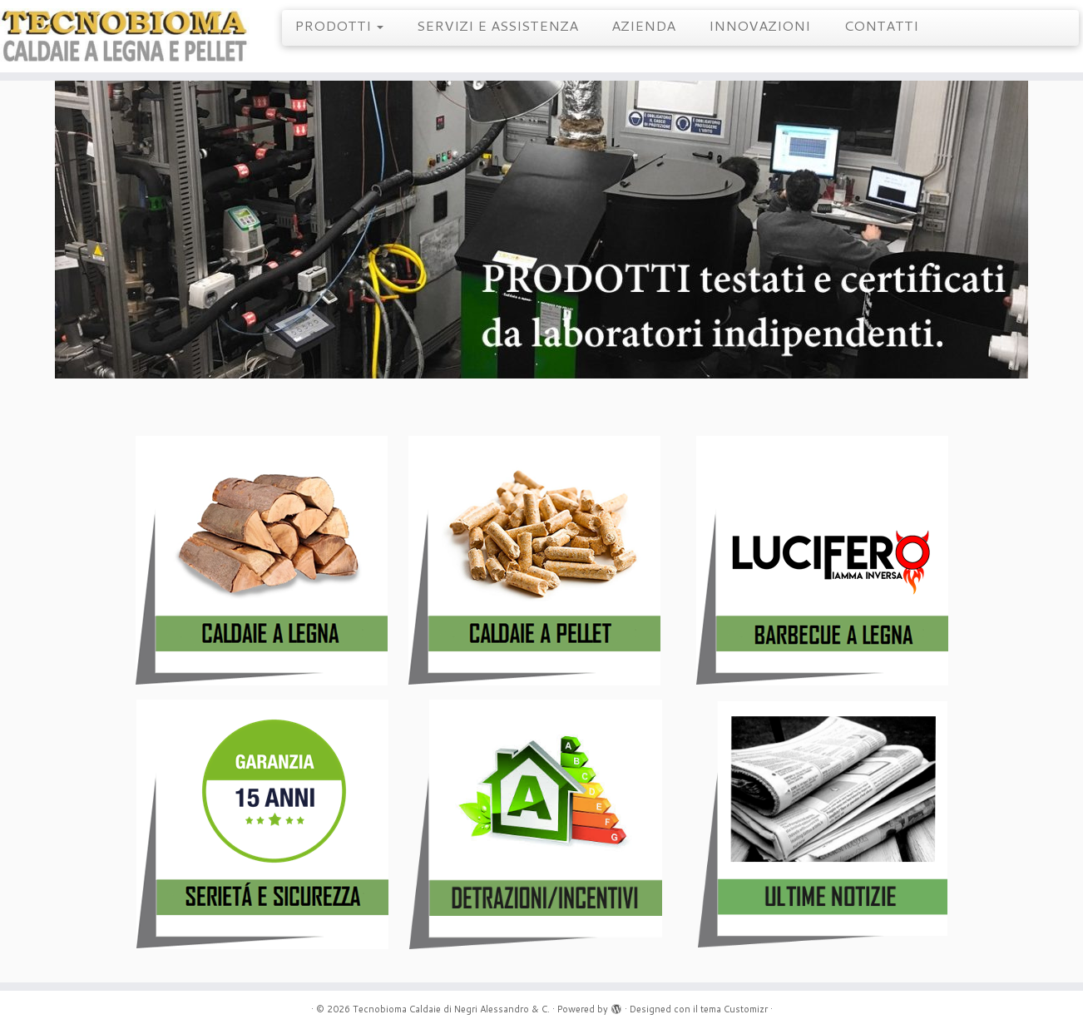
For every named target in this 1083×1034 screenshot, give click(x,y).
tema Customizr (734, 1009)
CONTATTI (880, 25)
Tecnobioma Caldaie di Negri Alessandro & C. (451, 1009)
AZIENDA (643, 25)
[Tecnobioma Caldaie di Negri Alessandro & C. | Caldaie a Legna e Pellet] (125, 36)
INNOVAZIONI (759, 25)
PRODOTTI (338, 25)
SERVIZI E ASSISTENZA (497, 25)
